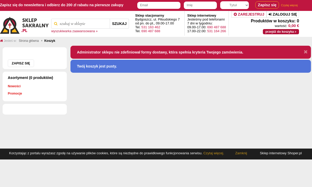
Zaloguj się (283, 14)
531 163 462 (150, 27)
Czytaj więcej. (213, 153)
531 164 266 (216, 31)
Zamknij (241, 153)
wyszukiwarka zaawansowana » (74, 31)
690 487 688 (150, 31)
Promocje (15, 93)
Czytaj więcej (289, 5)
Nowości (14, 86)
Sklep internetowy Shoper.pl (281, 153)
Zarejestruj (249, 14)
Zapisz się (21, 63)
